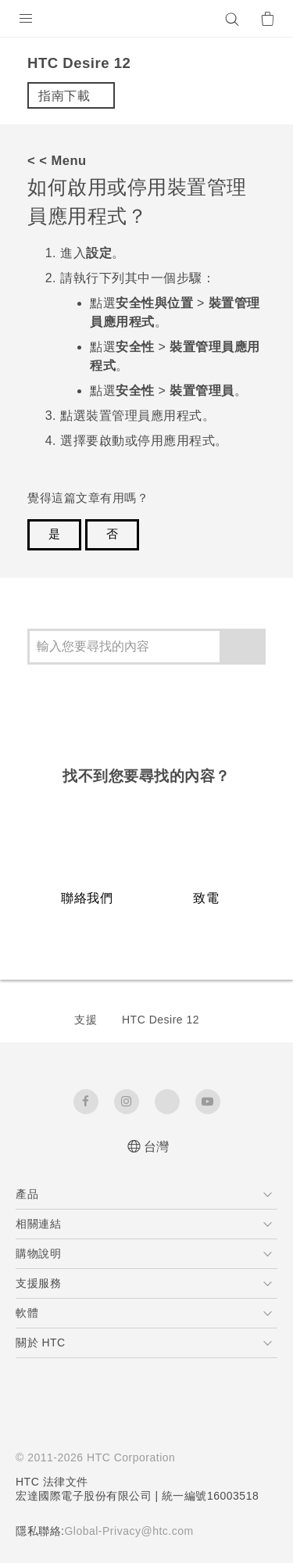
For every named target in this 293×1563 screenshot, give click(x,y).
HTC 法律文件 (52, 1482)
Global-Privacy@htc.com (135, 1531)
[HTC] (147, 18)
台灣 (157, 1146)
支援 (85, 1019)
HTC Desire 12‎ (160, 1019)
